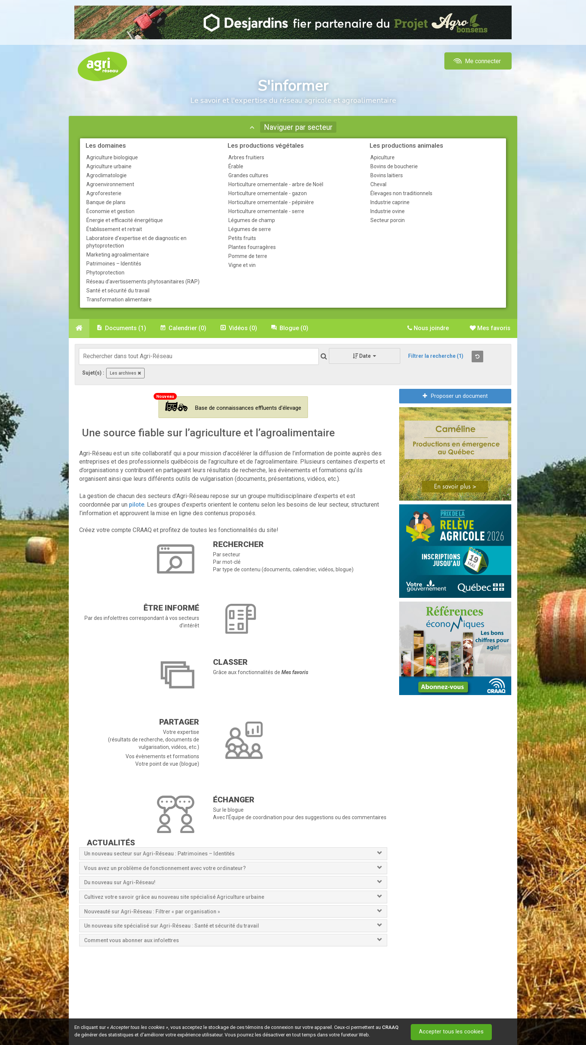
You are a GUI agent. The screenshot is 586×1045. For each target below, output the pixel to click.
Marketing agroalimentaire (117, 255)
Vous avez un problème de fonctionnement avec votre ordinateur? (165, 868)
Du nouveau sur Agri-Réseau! (119, 882)
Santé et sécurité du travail (117, 290)
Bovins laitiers (386, 175)
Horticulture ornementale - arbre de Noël (275, 184)
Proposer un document (455, 396)
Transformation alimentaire (119, 299)
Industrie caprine (390, 202)
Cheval (378, 184)
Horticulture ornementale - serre (266, 211)
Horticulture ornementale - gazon (267, 193)
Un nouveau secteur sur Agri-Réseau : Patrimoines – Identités (159, 854)
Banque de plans (106, 202)
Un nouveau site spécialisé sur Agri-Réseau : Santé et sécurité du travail (172, 926)
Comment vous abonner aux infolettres (131, 940)
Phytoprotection (105, 273)
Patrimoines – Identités (113, 264)
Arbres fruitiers (246, 157)
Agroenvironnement (110, 184)
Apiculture (382, 157)
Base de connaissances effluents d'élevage (233, 406)
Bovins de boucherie (394, 166)
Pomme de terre (247, 256)
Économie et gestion (110, 211)
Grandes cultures (248, 175)
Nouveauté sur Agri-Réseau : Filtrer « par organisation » (152, 912)
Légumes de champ (251, 220)
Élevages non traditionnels (401, 193)
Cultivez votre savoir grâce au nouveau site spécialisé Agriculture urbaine (174, 897)
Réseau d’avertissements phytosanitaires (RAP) (143, 282)
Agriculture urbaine (109, 166)
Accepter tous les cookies (451, 1032)
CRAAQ (390, 1027)
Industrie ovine (387, 211)
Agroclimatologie (106, 175)
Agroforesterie (103, 193)
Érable (235, 166)
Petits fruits (242, 238)
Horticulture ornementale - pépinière (271, 202)
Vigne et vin (242, 265)
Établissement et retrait (114, 229)
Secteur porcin (387, 220)
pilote (136, 504)
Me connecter (476, 61)
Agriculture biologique (112, 157)
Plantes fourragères (252, 247)
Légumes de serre (249, 229)
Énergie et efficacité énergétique (124, 220)
